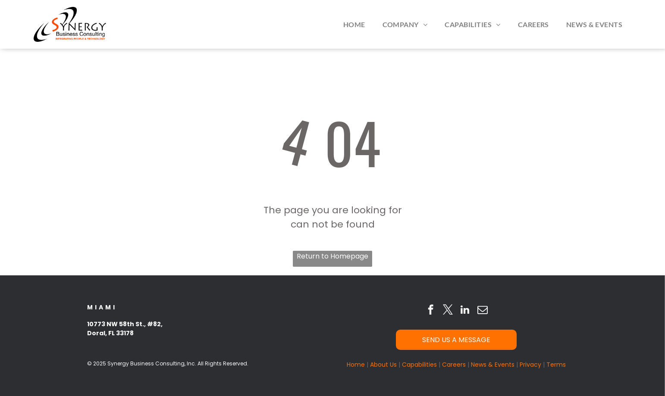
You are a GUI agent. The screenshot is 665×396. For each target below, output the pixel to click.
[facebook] (430, 310)
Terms (556, 364)
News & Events (492, 364)
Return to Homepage (332, 256)
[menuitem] (354, 24)
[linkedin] (465, 310)
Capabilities (419, 364)
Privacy (530, 364)
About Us (383, 364)
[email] (482, 310)
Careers (454, 364)
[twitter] (447, 310)
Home (356, 364)
